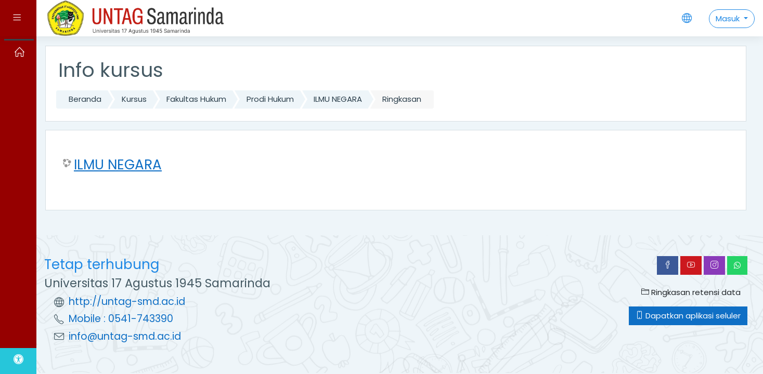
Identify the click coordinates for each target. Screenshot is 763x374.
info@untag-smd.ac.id (125, 336)
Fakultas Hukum (196, 99)
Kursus (134, 99)
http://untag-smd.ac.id (127, 302)
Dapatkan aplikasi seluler (688, 315)
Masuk (729, 18)
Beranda (85, 99)
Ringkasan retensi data (691, 292)
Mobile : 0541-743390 (121, 319)
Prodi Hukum (270, 99)
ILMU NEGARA (338, 99)
